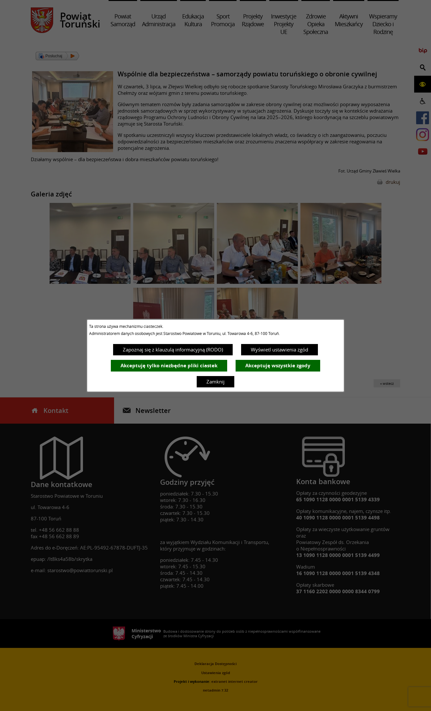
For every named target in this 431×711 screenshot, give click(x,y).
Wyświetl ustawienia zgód (279, 349)
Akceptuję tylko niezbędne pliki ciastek (169, 365)
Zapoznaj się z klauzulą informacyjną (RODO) (173, 349)
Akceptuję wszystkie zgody (277, 365)
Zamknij (215, 381)
